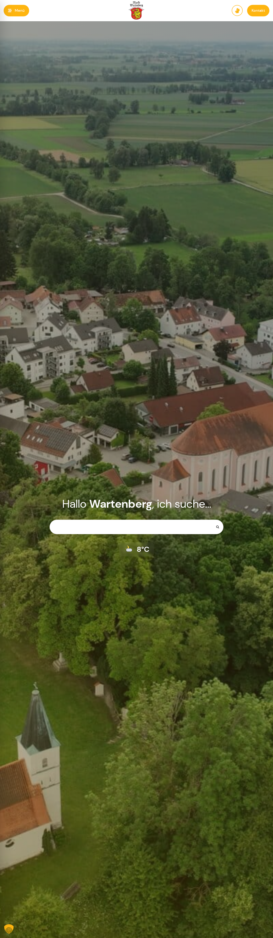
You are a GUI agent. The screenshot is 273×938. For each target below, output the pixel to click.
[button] (16, 10)
